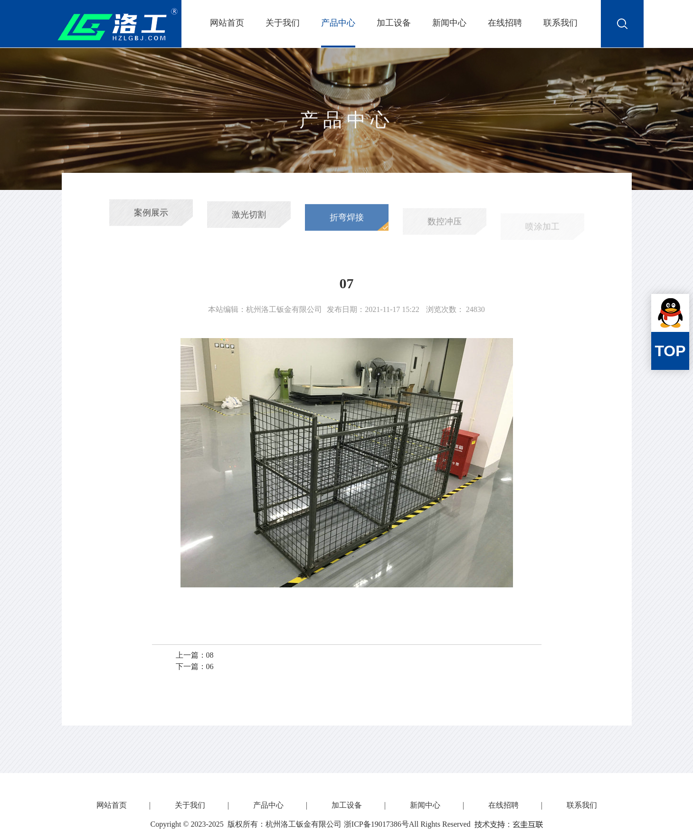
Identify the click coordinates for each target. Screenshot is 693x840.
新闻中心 (449, 23)
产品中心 (338, 23)
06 (210, 666)
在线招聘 (505, 23)
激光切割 (249, 218)
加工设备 (394, 23)
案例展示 (151, 215)
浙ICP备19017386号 (376, 824)
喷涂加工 (542, 231)
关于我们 (283, 23)
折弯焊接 (347, 222)
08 (210, 655)
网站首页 (227, 23)
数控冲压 (444, 227)
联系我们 (560, 23)
